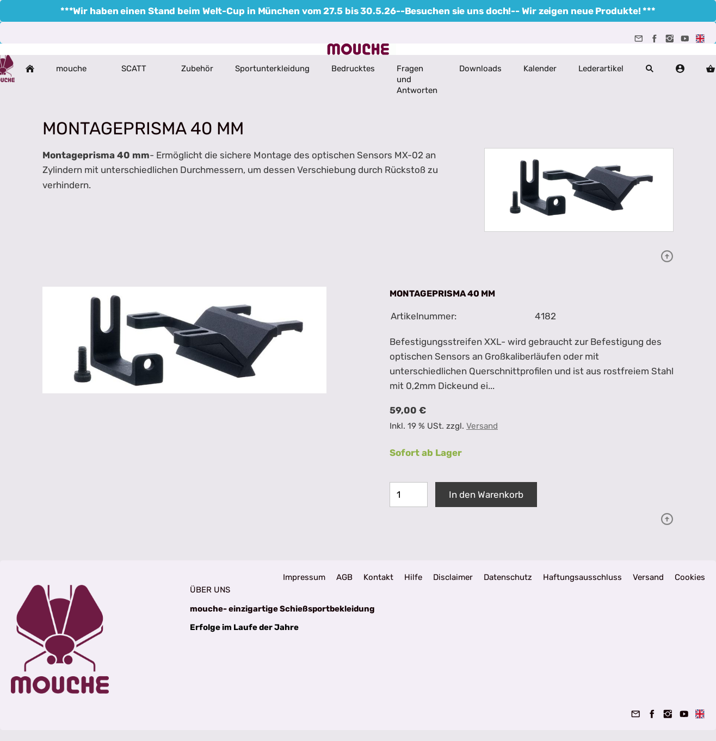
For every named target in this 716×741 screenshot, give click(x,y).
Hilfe (413, 577)
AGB (344, 577)
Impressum (304, 577)
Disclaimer (453, 577)
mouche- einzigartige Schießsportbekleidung (282, 609)
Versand (482, 426)
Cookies (690, 577)
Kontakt (378, 577)
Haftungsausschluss (582, 577)
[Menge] (409, 494)
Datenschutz (508, 577)
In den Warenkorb (486, 494)
